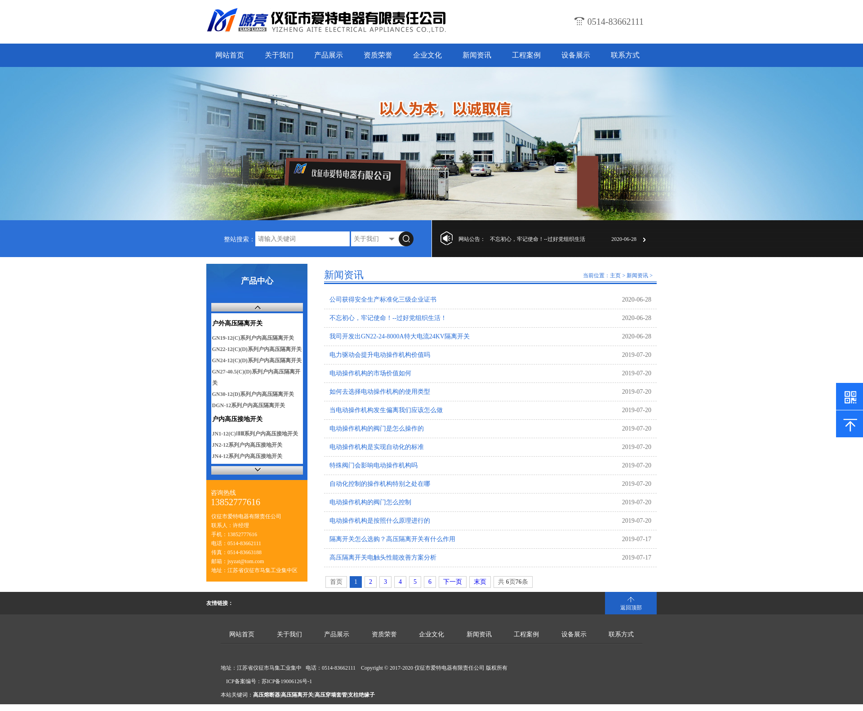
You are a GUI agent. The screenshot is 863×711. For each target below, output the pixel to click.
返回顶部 (631, 607)
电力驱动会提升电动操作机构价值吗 (379, 354)
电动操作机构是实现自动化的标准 (376, 447)
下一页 (452, 581)
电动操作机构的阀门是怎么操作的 (376, 428)
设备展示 (575, 55)
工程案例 (526, 55)
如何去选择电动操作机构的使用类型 (379, 391)
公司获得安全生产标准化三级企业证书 (382, 299)
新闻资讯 (477, 55)
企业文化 (427, 55)
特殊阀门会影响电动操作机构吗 (373, 465)
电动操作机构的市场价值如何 (370, 373)
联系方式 (625, 55)
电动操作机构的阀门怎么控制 (370, 502)
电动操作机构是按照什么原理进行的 (379, 520)
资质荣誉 (378, 55)
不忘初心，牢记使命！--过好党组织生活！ (388, 318)
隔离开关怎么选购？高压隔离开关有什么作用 (392, 539)
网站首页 (229, 55)
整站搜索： (239, 239)
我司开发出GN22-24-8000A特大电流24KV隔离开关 (399, 336)
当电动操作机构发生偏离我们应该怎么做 (386, 410)
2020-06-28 (623, 239)
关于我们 (279, 55)
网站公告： (471, 239)
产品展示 (328, 55)
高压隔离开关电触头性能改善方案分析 (382, 557)
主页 (615, 275)
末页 (480, 581)
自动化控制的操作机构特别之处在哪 (379, 483)
